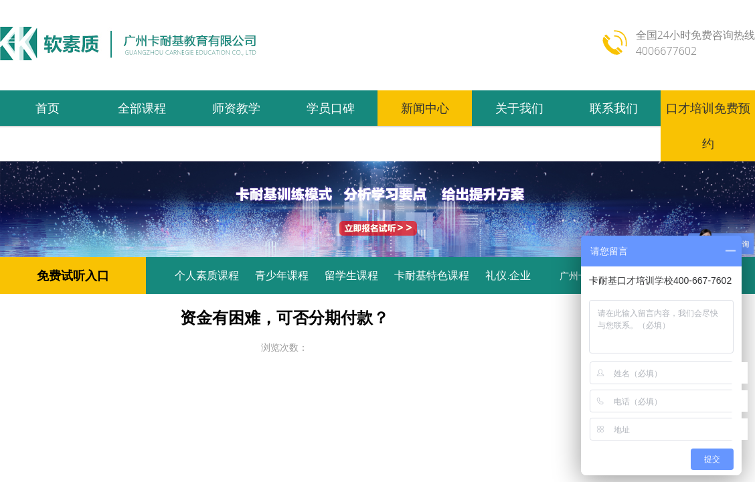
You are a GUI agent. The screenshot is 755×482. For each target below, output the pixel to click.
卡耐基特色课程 (431, 275)
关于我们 (519, 108)
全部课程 (142, 108)
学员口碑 (331, 108)
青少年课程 (282, 275)
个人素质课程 (207, 275)
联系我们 (614, 108)
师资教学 (236, 108)
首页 (47, 108)
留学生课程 (351, 275)
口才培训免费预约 (708, 125)
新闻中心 (425, 108)
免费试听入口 (73, 275)
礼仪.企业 (508, 275)
